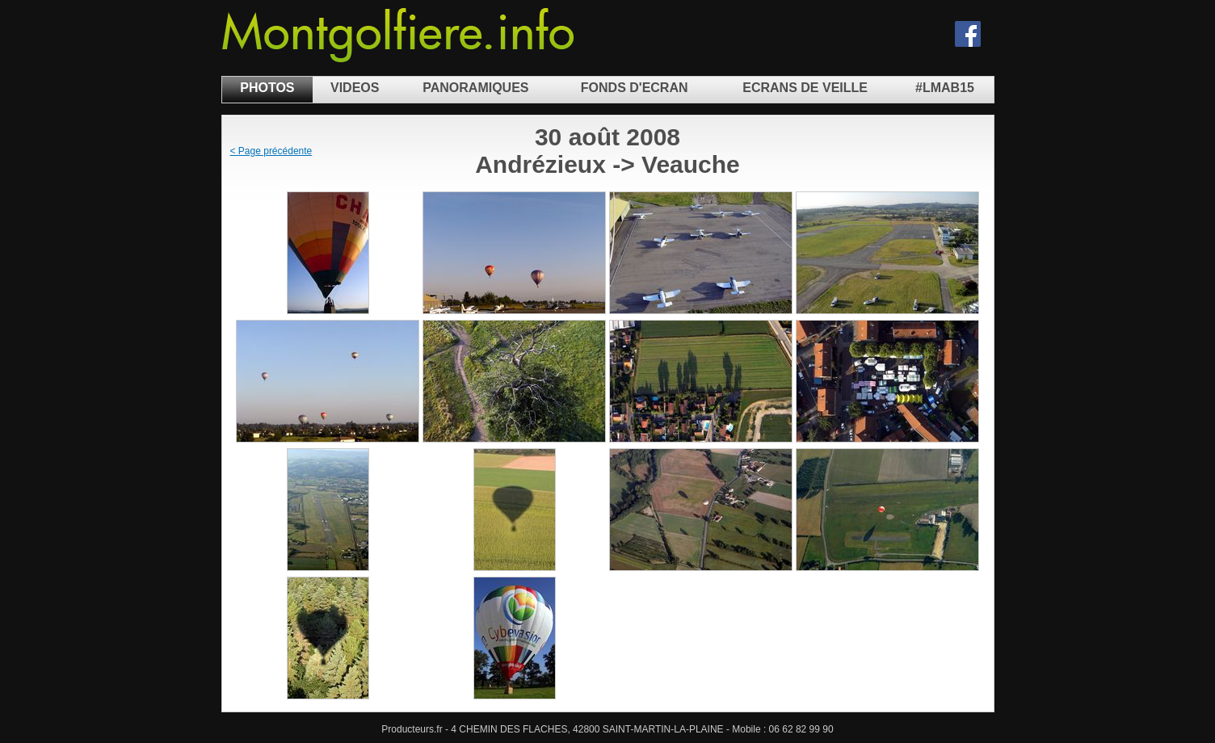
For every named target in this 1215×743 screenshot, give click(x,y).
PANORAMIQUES (475, 87)
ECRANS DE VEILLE (805, 87)
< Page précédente (271, 151)
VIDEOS (354, 87)
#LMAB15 (944, 87)
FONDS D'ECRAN (634, 87)
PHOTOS (267, 87)
